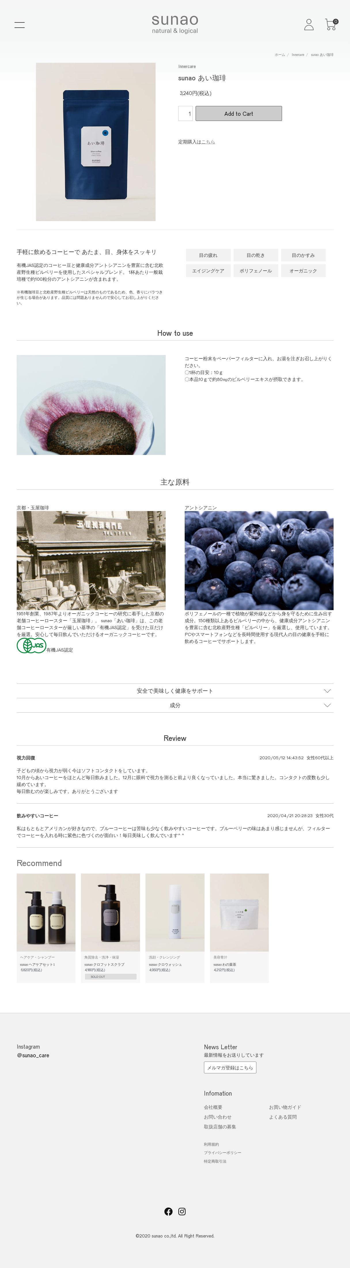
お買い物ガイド (285, 1107)
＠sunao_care (33, 1054)
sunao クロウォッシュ (165, 965)
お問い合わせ (218, 1116)
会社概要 (213, 1107)
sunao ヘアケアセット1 (37, 965)
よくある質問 (283, 1116)
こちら (208, 141)
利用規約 (211, 1144)
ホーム (280, 54)
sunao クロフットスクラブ (104, 965)
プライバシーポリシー (222, 1152)
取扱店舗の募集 (220, 1126)
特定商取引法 (215, 1161)
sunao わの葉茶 (224, 965)
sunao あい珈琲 (322, 54)
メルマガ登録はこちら (230, 1067)
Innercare (298, 54)
